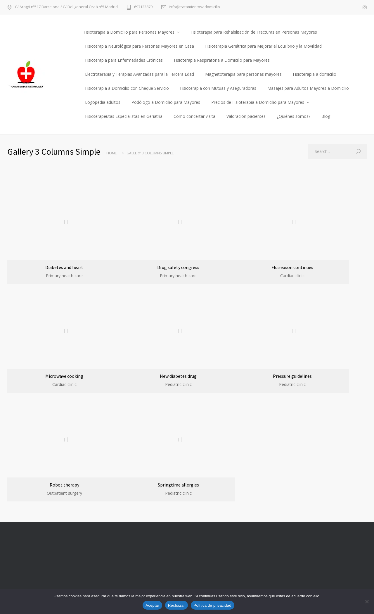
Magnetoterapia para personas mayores (243, 74)
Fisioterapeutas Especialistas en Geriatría (123, 116)
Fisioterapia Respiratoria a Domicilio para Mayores (222, 60)
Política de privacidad (212, 605)
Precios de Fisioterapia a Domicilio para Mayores (257, 102)
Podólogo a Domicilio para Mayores (165, 102)
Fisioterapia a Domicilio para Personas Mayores (129, 32)
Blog (325, 116)
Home (111, 153)
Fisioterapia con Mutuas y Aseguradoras (218, 88)
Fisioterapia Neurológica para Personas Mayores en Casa (139, 46)
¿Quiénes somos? (293, 116)
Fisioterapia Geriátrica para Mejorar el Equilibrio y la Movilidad (263, 46)
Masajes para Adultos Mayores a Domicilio (308, 88)
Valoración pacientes (246, 116)
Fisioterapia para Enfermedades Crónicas (124, 60)
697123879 (143, 7)
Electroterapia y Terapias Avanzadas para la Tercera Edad (139, 74)
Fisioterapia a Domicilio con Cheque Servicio (127, 88)
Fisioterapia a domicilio (314, 74)
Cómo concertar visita (194, 116)
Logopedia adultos (102, 102)
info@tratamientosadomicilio (194, 7)
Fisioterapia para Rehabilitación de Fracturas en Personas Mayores (254, 32)
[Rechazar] (367, 601)
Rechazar (176, 605)
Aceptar (152, 605)
